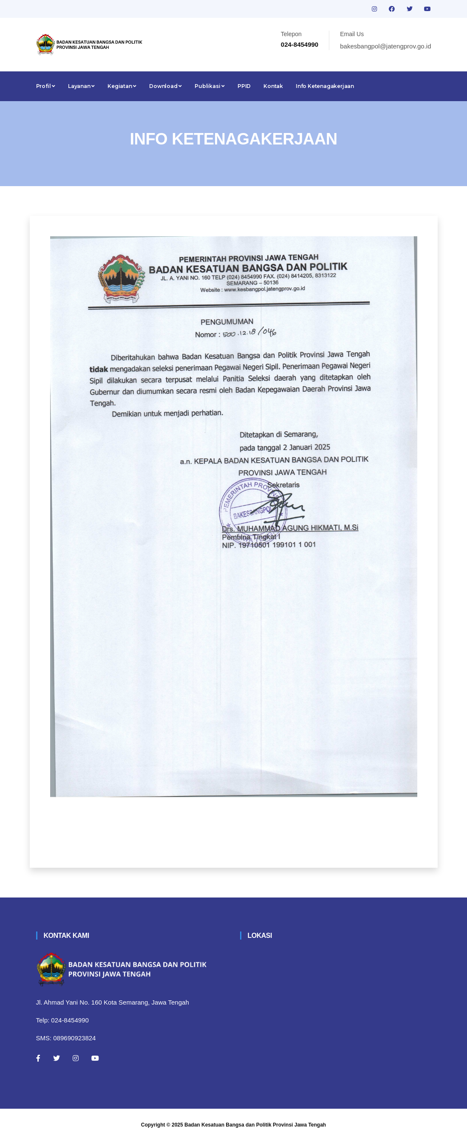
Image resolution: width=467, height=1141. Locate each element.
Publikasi (210, 86)
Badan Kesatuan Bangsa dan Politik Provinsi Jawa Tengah (255, 1125)
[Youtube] (95, 1058)
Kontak (273, 86)
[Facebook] (38, 1058)
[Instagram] (75, 1058)
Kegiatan (122, 86)
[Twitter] (56, 1058)
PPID (244, 86)
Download (165, 86)
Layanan (81, 86)
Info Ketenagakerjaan (325, 86)
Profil (45, 86)
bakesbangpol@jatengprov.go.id (385, 46)
